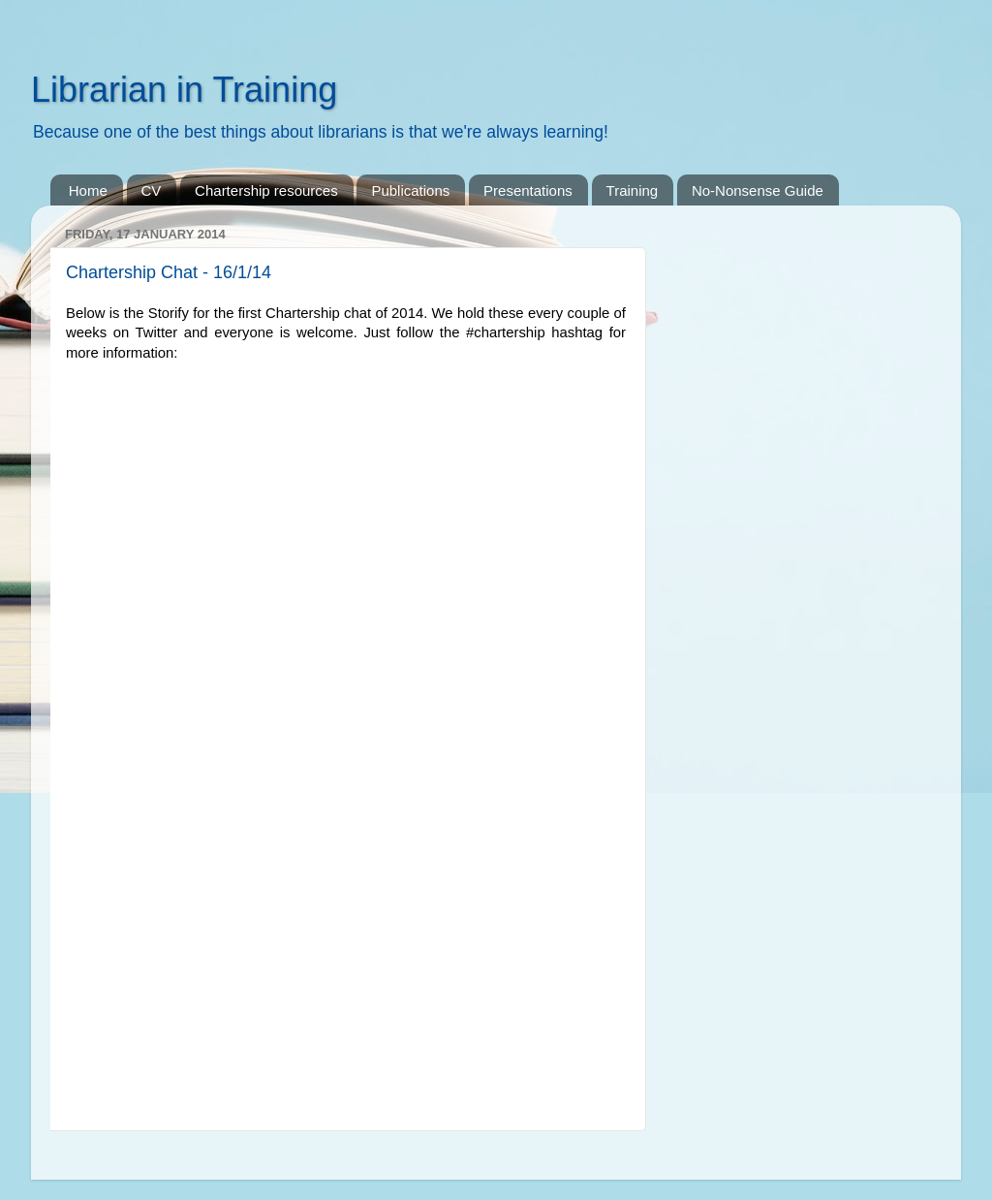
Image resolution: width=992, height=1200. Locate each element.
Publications (410, 190)
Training (632, 190)
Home (88, 190)
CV (151, 190)
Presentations (528, 190)
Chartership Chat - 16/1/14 (168, 272)
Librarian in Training (184, 90)
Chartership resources (266, 190)
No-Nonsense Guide (757, 190)
